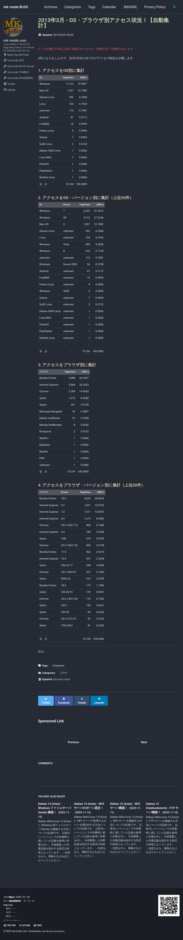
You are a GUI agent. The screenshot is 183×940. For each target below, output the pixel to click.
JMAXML (128, 7)
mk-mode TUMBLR (16, 82)
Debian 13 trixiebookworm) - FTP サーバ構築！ (160, 813)
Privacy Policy (153, 7)
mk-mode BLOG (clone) (18, 76)
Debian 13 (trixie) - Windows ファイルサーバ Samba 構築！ (54, 814)
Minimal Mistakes (59, 931)
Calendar (107, 7)
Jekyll (44, 931)
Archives (48, 7)
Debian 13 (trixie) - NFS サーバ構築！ (124, 811)
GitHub (9, 100)
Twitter (9, 94)
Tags (89, 7)
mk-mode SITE (13, 70)
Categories (70, 7)
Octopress (58, 672)
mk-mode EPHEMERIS (18, 88)
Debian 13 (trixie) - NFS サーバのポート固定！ (90, 814)
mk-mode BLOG (15, 7)
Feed (43, 925)
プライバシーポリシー (14, 920)
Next (144, 747)
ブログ (64, 680)
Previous (73, 747)
